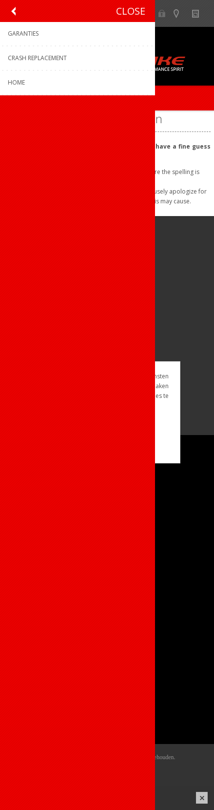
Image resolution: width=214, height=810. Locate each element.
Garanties (29, 613)
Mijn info (27, 676)
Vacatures (29, 518)
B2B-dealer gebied (161, 13)
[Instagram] (45, 342)
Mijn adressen (36, 693)
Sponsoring (31, 534)
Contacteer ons (38, 581)
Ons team (29, 502)
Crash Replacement (44, 630)
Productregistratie (42, 597)
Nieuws (199, 13)
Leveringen (31, 709)
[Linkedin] (72, 342)
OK (107, 433)
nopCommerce (121, 769)
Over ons (28, 486)
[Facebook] (18, 342)
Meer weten (107, 449)
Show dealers (180, 13)
